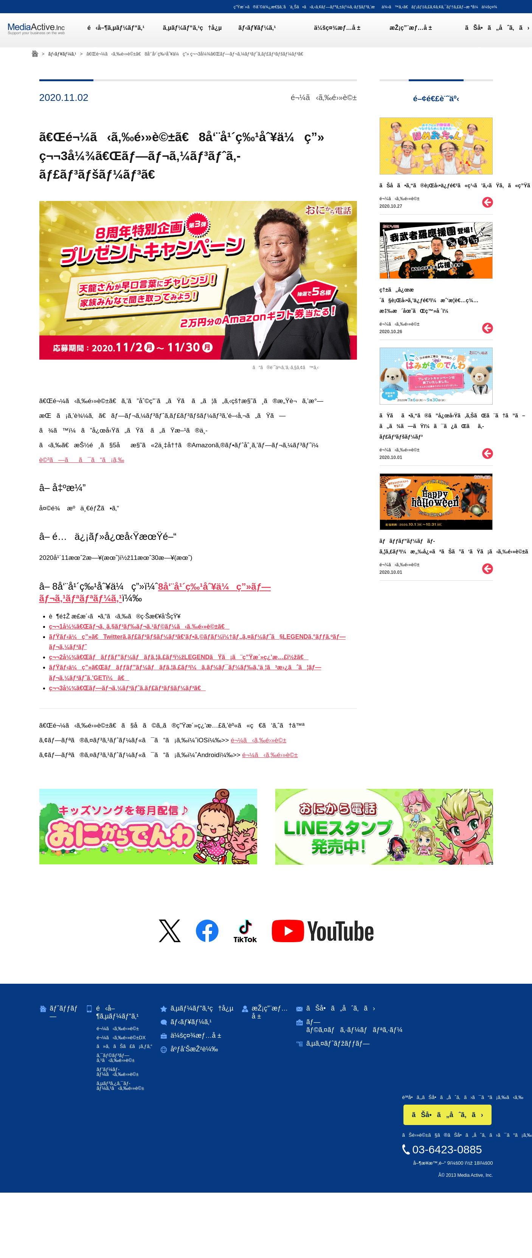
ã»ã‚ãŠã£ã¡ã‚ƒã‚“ (125, 1046)
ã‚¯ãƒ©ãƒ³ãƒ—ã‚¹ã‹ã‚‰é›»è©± (116, 1057)
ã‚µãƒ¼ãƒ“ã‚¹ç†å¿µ (192, 30)
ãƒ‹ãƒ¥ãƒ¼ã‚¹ (252, 30)
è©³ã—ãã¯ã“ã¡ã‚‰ (82, 460)
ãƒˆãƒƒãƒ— (64, 1012)
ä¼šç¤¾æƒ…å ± (328, 30)
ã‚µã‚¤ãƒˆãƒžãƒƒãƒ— (341, 1044)
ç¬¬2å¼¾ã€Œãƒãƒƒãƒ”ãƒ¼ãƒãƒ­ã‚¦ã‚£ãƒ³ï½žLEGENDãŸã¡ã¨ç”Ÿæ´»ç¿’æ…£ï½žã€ (179, 657)
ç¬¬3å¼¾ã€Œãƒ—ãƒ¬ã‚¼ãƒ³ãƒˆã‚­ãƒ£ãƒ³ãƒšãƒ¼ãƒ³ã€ (127, 688)
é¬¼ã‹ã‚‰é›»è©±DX (122, 1037)
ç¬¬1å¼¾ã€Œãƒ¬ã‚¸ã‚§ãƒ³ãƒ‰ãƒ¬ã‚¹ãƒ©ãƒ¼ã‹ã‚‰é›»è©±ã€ (139, 626)
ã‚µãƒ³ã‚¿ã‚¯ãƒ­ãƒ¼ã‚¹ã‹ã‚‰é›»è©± (121, 1085)
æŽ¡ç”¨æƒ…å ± (397, 30)
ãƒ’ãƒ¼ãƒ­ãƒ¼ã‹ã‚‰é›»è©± (118, 1071)
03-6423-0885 (447, 1148)
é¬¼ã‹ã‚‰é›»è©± (259, 740)
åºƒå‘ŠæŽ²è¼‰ (195, 1050)
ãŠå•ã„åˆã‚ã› (479, 30)
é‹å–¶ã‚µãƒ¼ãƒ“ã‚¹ (120, 30)
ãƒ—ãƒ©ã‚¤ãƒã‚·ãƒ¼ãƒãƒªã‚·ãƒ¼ (358, 1026)
